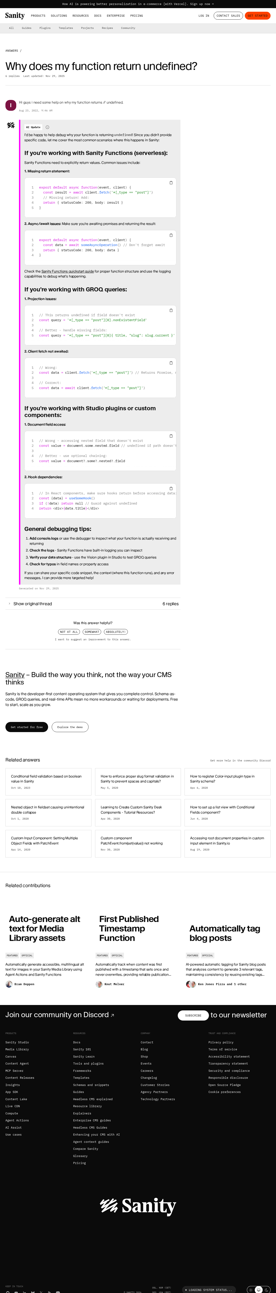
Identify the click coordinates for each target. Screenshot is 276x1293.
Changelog (149, 1078)
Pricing (136, 16)
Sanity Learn (84, 1056)
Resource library (87, 1106)
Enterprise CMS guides (92, 1120)
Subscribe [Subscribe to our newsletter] (193, 1015)
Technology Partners (158, 1099)
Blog (144, 1049)
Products (38, 16)
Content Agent (17, 1063)
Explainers (82, 1113)
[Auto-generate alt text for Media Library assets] (47, 945)
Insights (12, 1085)
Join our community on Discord (60, 1014)
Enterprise (116, 16)
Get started (258, 16)
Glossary (80, 1156)
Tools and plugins (88, 1063)
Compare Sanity (85, 1149)
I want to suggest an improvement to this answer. (93, 639)
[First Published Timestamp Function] (138, 945)
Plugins (45, 28)
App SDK (11, 1092)
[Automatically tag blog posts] (228, 945)
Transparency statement (228, 1063)
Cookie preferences (224, 1092)
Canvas (10, 1056)
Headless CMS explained (93, 1099)
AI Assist (13, 1127)
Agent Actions (17, 1120)
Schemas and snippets (91, 1085)
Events (146, 1063)
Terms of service (222, 1049)
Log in (204, 16)
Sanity (14, 675)
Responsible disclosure (228, 1078)
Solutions (59, 16)
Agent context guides (91, 1142)
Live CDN (12, 1106)
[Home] (15, 15)
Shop (144, 1056)
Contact (147, 1042)
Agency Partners (154, 1092)
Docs (97, 16)
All (11, 28)
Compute (11, 1113)
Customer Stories (155, 1085)
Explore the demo (70, 727)
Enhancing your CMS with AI (96, 1134)
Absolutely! (116, 632)
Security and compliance (229, 1071)
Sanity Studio (17, 1042)
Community (128, 28)
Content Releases (19, 1078)
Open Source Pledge (224, 1085)
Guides (26, 28)
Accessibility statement (229, 1056)
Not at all (69, 632)
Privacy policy (221, 1042)
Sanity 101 (82, 1049)
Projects (87, 28)
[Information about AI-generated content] (47, 127)
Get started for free (27, 727)
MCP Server (14, 1071)
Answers (11, 51)
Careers (147, 1071)
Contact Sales (228, 16)
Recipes (107, 28)
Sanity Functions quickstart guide (68, 271)
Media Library (17, 1049)
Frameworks (82, 1071)
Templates (66, 28)
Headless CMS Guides (90, 1127)
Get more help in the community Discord (240, 760)
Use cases (13, 1134)
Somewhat (92, 632)
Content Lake (16, 1099)
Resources (81, 16)
